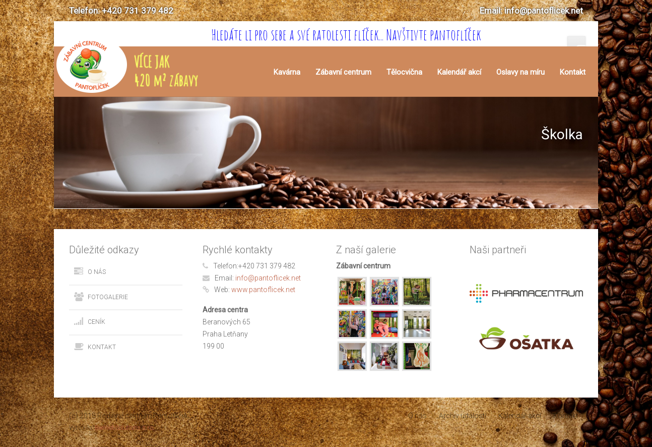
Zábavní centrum (343, 72)
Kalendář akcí (459, 72)
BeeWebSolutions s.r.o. (125, 427)
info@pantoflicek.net (268, 278)
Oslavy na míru (520, 72)
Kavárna (287, 72)
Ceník (96, 321)
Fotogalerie (108, 297)
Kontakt (572, 72)
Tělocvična (404, 72)
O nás (97, 271)
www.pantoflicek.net (263, 290)
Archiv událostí (462, 416)
